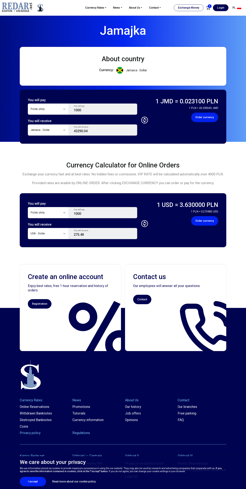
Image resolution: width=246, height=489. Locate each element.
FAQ (181, 420)
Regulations (81, 433)
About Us (132, 400)
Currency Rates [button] (94, 7)
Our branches (187, 407)
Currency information (88, 420)
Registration (39, 303)
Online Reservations (34, 407)
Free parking (187, 413)
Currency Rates (31, 400)
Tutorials (78, 413)
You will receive (81, 127)
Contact (142, 299)
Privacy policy (30, 433)
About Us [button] (134, 7)
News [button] (116, 7)
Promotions (81, 407)
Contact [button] (154, 7)
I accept (37, 481)
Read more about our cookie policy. (74, 481)
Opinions (131, 420)
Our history (133, 407)
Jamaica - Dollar (131, 70)
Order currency (204, 117)
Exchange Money (188, 7)
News (76, 400)
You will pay (79, 106)
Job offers (133, 413)
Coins (24, 426)
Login (220, 7)
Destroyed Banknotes (36, 420)
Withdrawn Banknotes (36, 413)
